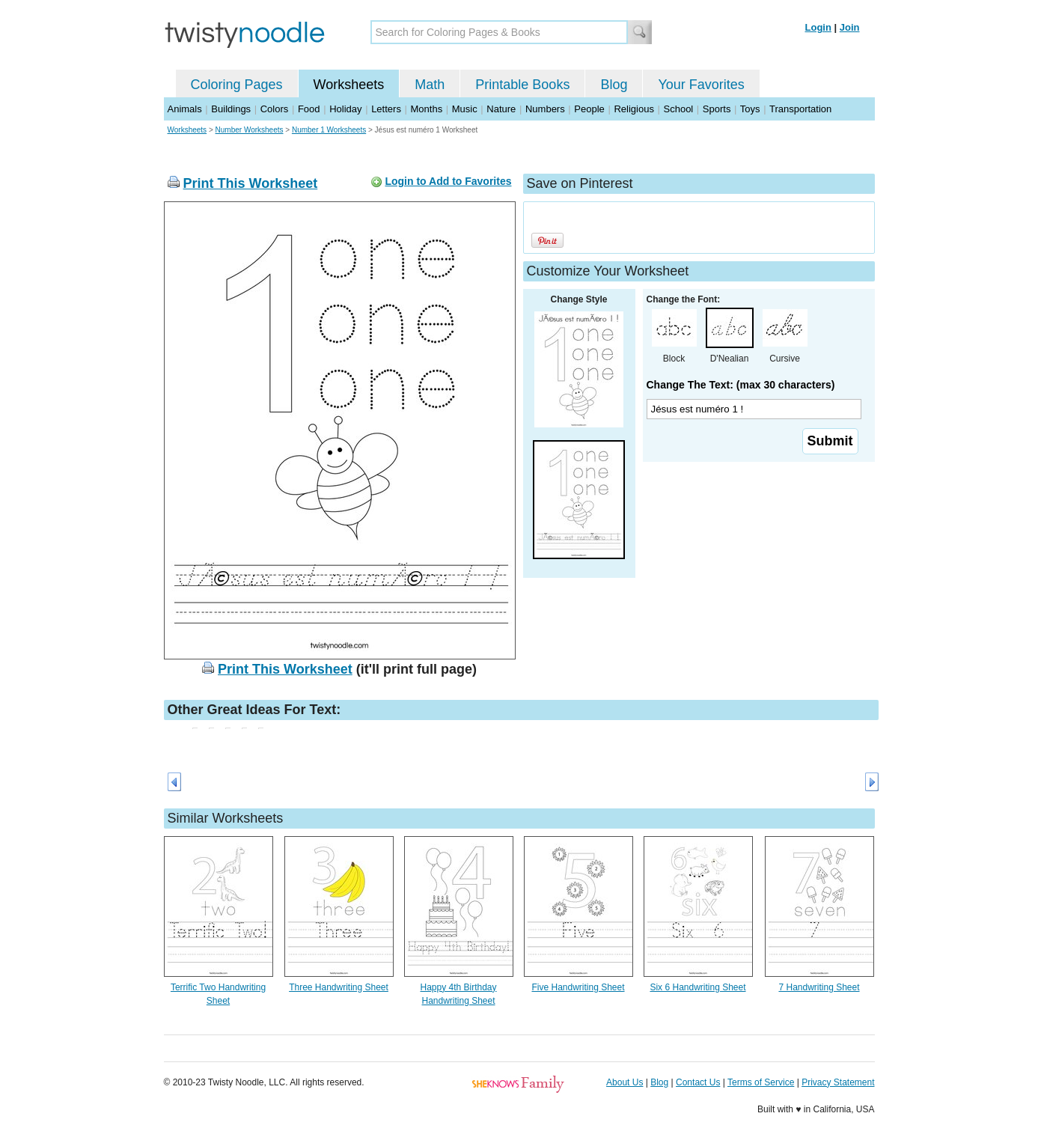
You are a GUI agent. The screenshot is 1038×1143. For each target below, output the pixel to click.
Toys (750, 109)
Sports (717, 109)
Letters (386, 109)
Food (309, 109)
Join (850, 27)
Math (430, 84)
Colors (274, 109)
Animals (185, 109)
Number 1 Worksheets (329, 130)
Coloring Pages (237, 84)
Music (464, 109)
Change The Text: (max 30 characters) (741, 385)
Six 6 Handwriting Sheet (697, 987)
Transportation (800, 109)
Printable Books (522, 84)
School (679, 109)
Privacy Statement (838, 1082)
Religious (633, 109)
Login (818, 27)
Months (427, 109)
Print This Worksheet (250, 183)
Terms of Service (760, 1082)
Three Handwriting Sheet (338, 987)
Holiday (345, 109)
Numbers (545, 109)
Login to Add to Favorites (448, 181)
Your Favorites (701, 84)
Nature (501, 109)
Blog (613, 84)
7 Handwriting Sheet (818, 987)
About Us (624, 1082)
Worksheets (349, 84)
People (589, 109)
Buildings (231, 109)
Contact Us (698, 1082)
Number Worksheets (250, 130)
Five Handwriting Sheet (577, 987)
